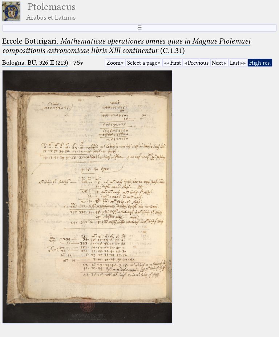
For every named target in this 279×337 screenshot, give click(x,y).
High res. (260, 63)
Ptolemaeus (51, 11)
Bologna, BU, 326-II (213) (35, 62)
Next (217, 63)
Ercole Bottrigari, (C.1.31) (126, 46)
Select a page (142, 63)
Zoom (113, 63)
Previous (198, 63)
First (175, 63)
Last (234, 63)
